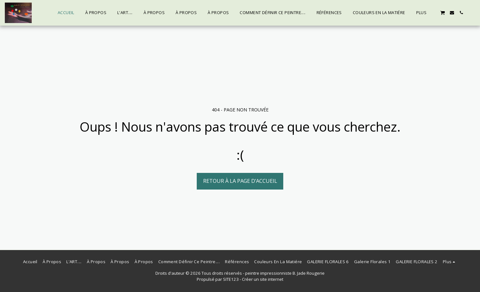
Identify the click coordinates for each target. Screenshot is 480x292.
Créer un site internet (262, 279)
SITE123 (231, 279)
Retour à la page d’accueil (240, 180)
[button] (442, 12)
